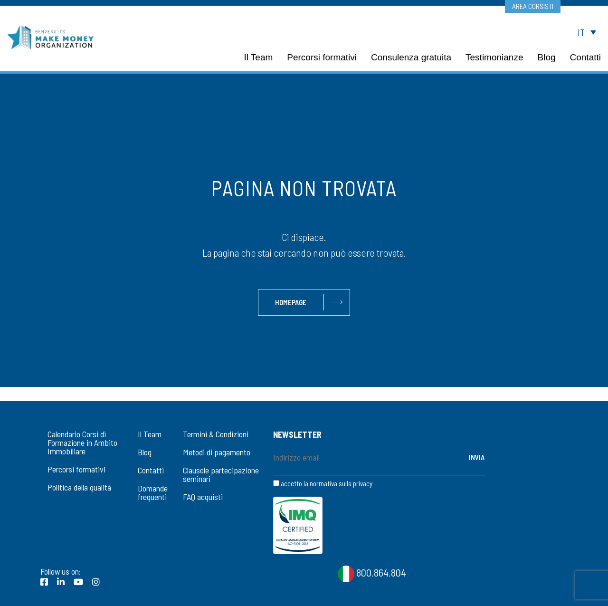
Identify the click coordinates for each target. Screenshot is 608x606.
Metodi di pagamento (216, 452)
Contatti (151, 470)
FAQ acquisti (203, 496)
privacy (362, 483)
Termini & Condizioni (215, 434)
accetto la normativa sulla (322, 483)
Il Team (150, 434)
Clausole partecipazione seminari (221, 474)
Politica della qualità (79, 487)
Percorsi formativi (76, 469)
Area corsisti (532, 6)
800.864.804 (372, 528)
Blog (145, 452)
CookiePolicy (323, 592)
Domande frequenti (153, 492)
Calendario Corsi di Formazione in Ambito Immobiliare (82, 442)
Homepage (290, 302)
